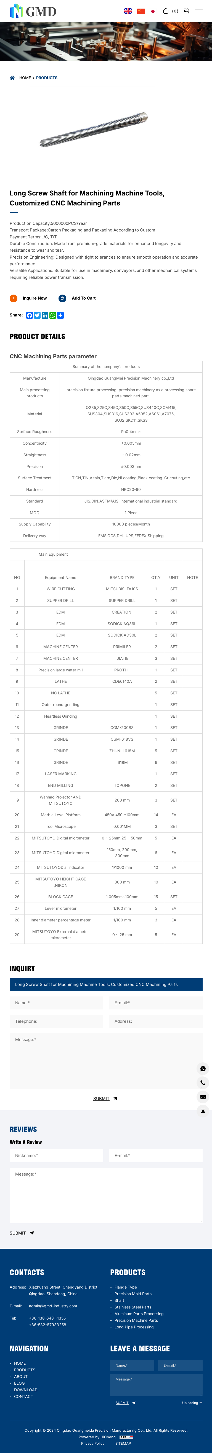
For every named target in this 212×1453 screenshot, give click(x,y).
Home (25, 77)
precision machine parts (136, 1320)
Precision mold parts (133, 1293)
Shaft (119, 1300)
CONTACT (23, 1396)
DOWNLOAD (26, 1389)
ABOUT (21, 1376)
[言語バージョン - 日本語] (153, 11)
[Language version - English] (128, 11)
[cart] (170, 10)
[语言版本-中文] (141, 11)
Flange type (126, 1287)
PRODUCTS (24, 1369)
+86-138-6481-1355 (47, 1318)
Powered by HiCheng (97, 1437)
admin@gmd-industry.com (53, 1305)
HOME (20, 1363)
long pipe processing (134, 1327)
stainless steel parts (133, 1307)
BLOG (19, 1383)
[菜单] (199, 11)
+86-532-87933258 (47, 1324)
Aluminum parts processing (139, 1313)
